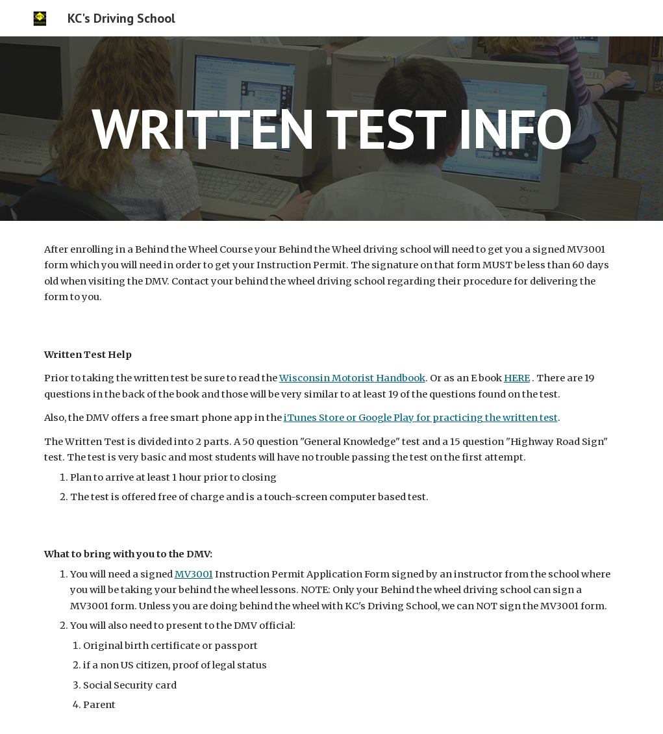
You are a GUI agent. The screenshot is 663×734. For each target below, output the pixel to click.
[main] (332, 128)
